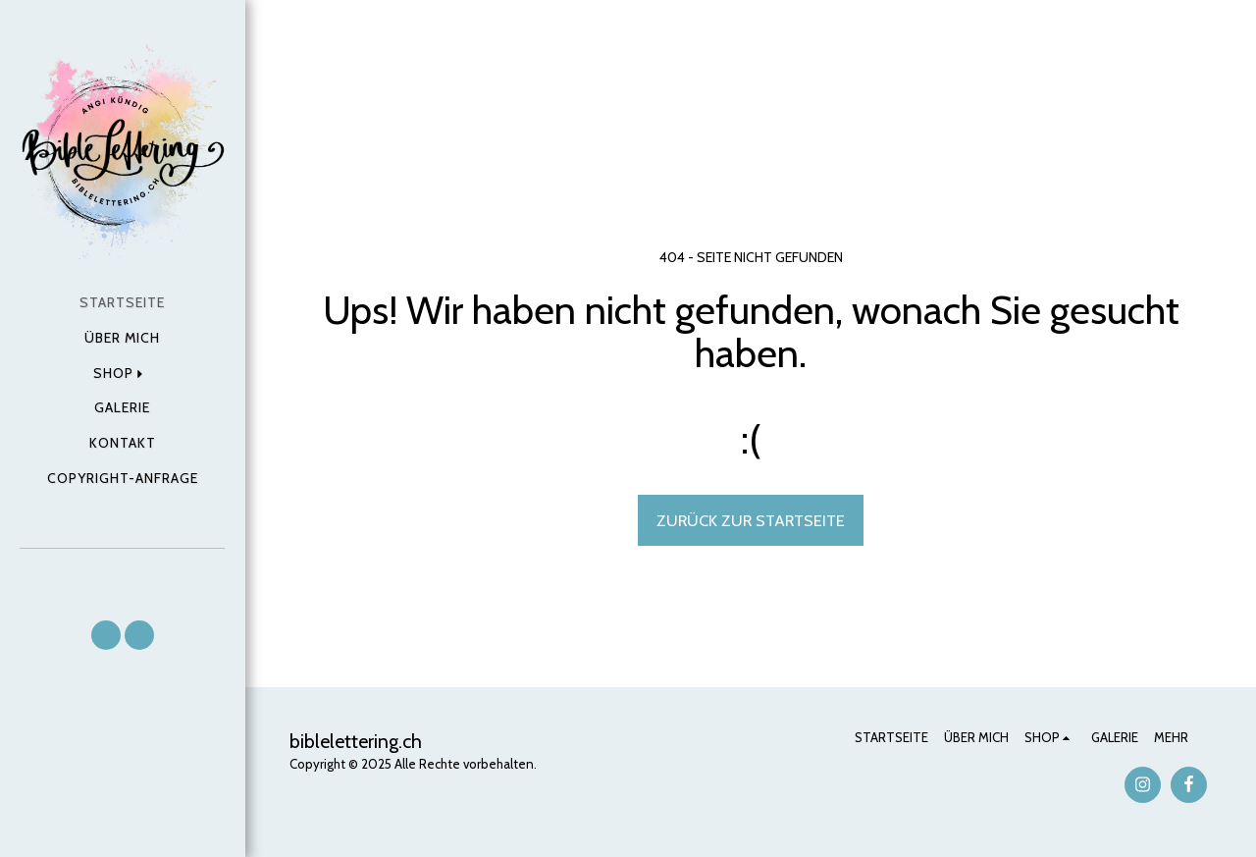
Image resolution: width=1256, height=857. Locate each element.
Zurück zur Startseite (750, 520)
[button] (106, 635)
